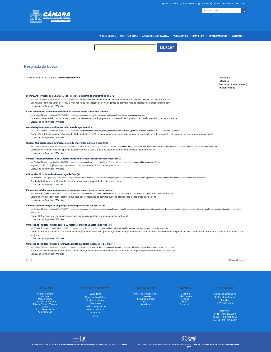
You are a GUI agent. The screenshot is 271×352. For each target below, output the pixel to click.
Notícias (60, 106)
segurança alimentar (110, 209)
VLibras (216, 3)
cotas (123, 193)
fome (167, 209)
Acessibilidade (189, 3)
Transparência (218, 36)
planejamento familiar (92, 131)
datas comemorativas (137, 146)
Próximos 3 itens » (236, 260)
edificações (135, 247)
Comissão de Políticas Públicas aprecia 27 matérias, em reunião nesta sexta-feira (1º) (69, 225)
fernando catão (89, 99)
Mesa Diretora (45, 299)
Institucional (129, 36)
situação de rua (228, 209)
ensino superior (96, 193)
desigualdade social (111, 193)
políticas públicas (132, 99)
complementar (153, 228)
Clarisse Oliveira (40, 99)
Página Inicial (107, 36)
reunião (166, 178)
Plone (124, 344)
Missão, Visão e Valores (45, 304)
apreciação (92, 228)
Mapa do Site (171, 3)
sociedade (161, 99)
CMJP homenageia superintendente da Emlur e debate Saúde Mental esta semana (67, 111)
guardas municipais (204, 146)
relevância (224, 81)
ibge (87, 193)
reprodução (175, 131)
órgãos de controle (149, 99)
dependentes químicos (139, 209)
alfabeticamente (227, 87)
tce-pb (169, 99)
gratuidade (122, 146)
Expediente (184, 304)
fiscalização (102, 99)
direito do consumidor (183, 178)
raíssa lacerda (100, 178)
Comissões (95, 303)
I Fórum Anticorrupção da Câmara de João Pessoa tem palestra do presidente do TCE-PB (70, 96)
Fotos (185, 301)
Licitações (146, 296)
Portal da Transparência (146, 293)
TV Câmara (184, 293)
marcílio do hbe (163, 146)
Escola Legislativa (45, 309)
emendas (87, 247)
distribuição (175, 209)
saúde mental (89, 115)
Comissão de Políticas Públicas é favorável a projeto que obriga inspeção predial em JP (69, 244)
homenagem (100, 115)
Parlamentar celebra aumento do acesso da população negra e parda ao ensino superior (69, 190)
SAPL (95, 315)
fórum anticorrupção (116, 99)
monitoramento (114, 131)
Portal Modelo (74, 344)
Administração (45, 312)
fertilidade (126, 131)
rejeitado (101, 228)
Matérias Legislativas (95, 306)
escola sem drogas (130, 162)
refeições (199, 209)
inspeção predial (160, 247)
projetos (143, 228)
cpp (215, 146)
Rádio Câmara (185, 296)
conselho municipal (91, 162)
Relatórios (95, 312)
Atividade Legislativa (155, 36)
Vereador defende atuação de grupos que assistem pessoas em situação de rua (65, 205)
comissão (164, 228)
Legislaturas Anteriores (45, 301)
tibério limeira (146, 247)
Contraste (229, 3)
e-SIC (145, 301)
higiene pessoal (187, 209)
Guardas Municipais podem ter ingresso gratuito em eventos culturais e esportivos (67, 143)
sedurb (98, 209)
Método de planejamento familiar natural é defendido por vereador (59, 127)
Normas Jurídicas (95, 309)
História (45, 296)
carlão (104, 131)
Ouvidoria (146, 304)
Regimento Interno (95, 300)
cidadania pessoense (136, 115)
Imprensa (198, 36)
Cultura (45, 306)
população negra (154, 193)
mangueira (110, 178)
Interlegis (100, 344)
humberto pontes (139, 178)
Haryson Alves (40, 178)
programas (151, 146)
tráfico (118, 162)
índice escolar (168, 193)
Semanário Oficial (146, 299)
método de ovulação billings (158, 131)
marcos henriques (123, 178)
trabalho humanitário (212, 209)
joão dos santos (199, 178)
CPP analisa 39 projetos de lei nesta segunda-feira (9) (53, 174)
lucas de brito (87, 178)
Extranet (238, 36)
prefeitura (35, 213)
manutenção (109, 247)
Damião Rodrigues (41, 193)
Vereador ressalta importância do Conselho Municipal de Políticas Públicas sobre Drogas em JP (74, 158)
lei (86, 228)
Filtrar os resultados (68, 77)
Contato (205, 3)
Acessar (242, 3)
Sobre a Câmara (45, 293)
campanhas (191, 146)
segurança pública (152, 162)
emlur (124, 115)
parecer (132, 228)
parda (128, 193)
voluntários (124, 209)
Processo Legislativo (95, 297)
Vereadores (180, 36)
